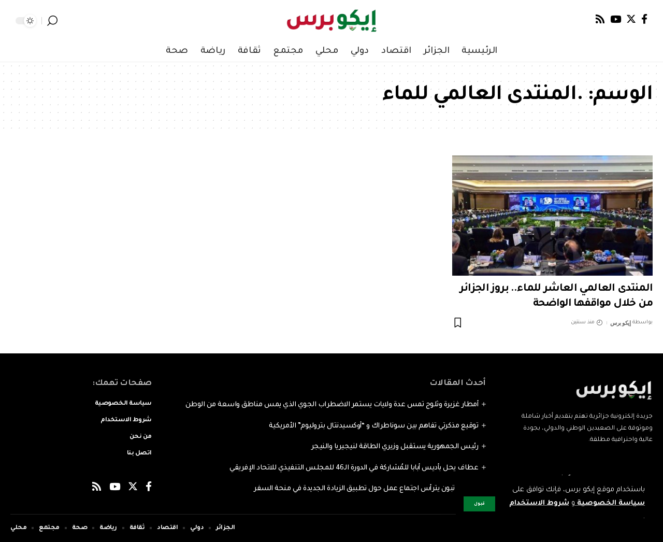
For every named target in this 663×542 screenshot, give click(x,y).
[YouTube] (616, 19)
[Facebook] (644, 19)
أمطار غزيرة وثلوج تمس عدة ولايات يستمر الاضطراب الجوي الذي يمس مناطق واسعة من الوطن (332, 405)
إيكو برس (620, 322)
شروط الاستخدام (538, 503)
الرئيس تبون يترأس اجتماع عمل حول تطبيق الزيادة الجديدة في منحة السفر (366, 489)
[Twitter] (631, 19)
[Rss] (600, 19)
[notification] (67, 20)
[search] (52, 21)
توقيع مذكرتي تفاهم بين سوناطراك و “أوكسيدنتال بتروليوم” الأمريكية (373, 426)
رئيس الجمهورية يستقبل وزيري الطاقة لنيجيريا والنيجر (395, 447)
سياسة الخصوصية (610, 503)
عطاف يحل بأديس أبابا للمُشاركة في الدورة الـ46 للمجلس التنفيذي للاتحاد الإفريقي (353, 468)
